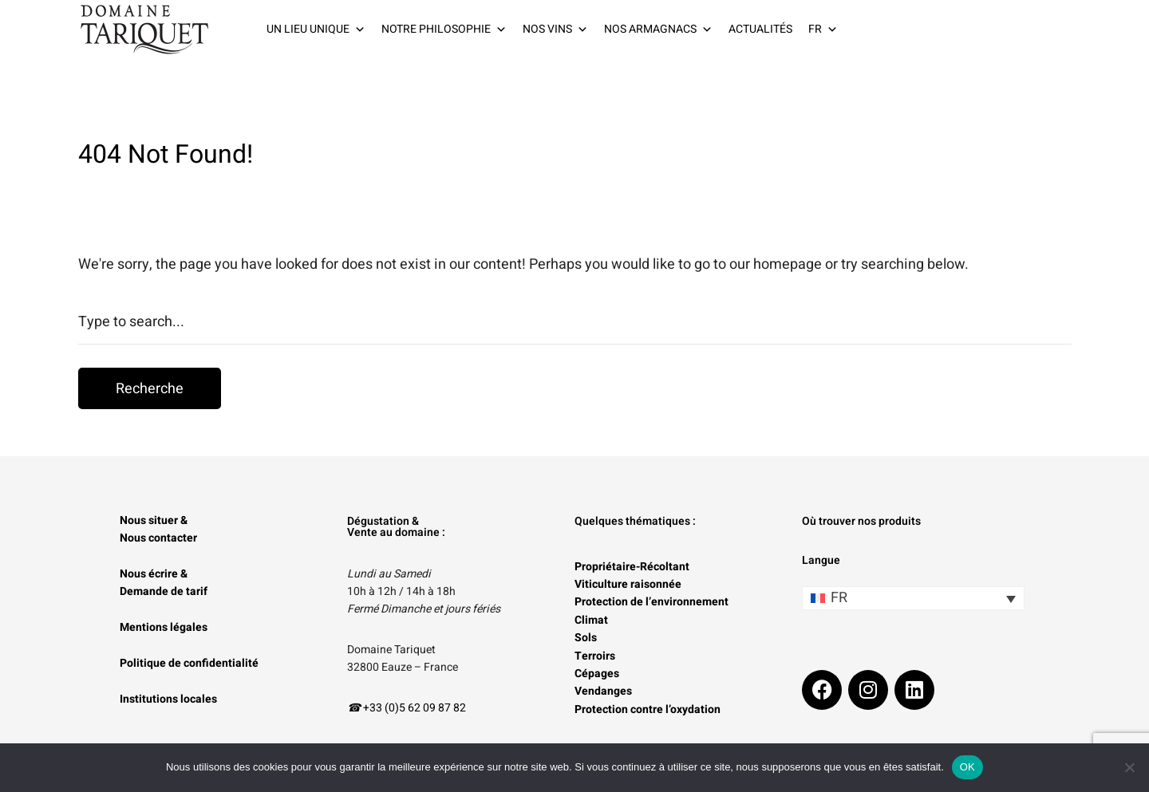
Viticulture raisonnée (627, 584)
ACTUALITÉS (760, 29)
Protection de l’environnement (651, 601)
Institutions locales (168, 699)
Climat (591, 620)
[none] (913, 598)
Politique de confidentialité (189, 663)
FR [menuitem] (839, 598)
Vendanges (603, 691)
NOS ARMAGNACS (658, 29)
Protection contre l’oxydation (647, 709)
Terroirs (594, 656)
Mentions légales (163, 627)
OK (967, 767)
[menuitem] (913, 598)
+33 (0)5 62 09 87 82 (414, 707)
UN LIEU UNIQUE (316, 29)
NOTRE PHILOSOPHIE (444, 29)
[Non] (1129, 767)
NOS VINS (555, 29)
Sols (585, 637)
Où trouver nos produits (861, 521)
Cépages (596, 673)
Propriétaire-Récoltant (631, 566)
